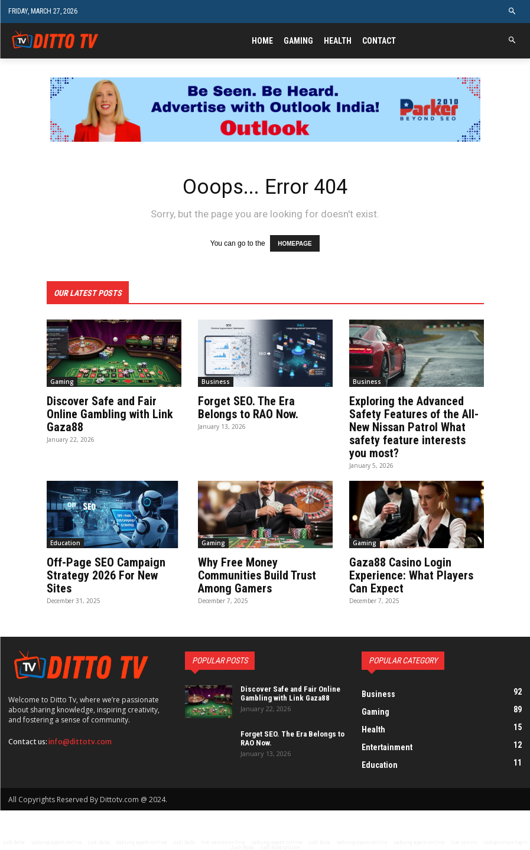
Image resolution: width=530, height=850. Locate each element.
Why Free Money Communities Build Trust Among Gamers (257, 575)
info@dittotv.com (80, 741)
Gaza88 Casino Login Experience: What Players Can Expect (411, 575)
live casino (464, 842)
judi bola (14, 842)
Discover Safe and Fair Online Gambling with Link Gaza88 (110, 413)
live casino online (223, 842)
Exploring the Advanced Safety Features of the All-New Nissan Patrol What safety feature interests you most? (414, 426)
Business (215, 381)
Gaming (62, 381)
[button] (512, 11)
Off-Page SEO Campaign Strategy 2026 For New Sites (106, 575)
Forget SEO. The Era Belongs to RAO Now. (248, 407)
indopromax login (505, 842)
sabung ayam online (56, 842)
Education (65, 542)
